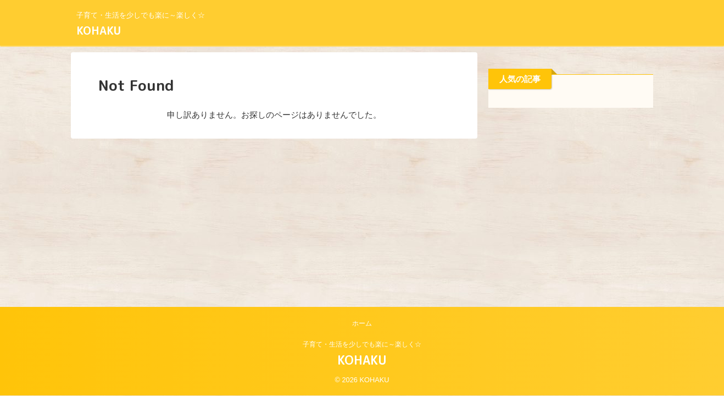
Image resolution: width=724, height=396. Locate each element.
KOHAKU (98, 30)
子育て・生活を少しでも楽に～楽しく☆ (362, 344)
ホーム (362, 323)
